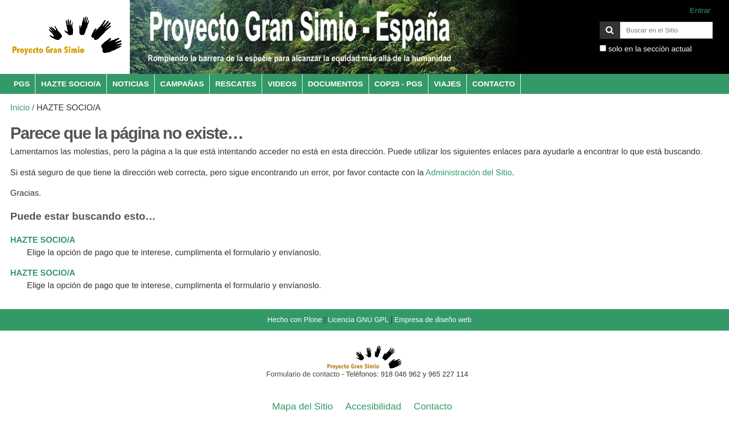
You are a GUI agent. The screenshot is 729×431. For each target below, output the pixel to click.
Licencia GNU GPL (358, 320)
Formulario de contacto (303, 374)
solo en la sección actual (650, 48)
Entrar (700, 10)
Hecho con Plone (294, 320)
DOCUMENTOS (336, 83)
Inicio (20, 107)
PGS (21, 83)
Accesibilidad (373, 406)
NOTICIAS (130, 83)
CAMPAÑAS (182, 83)
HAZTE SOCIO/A (71, 83)
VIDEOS (282, 83)
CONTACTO (493, 83)
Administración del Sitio (468, 172)
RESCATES (236, 83)
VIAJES (447, 83)
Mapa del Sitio (302, 406)
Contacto (433, 406)
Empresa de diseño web (432, 320)
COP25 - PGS (398, 83)
